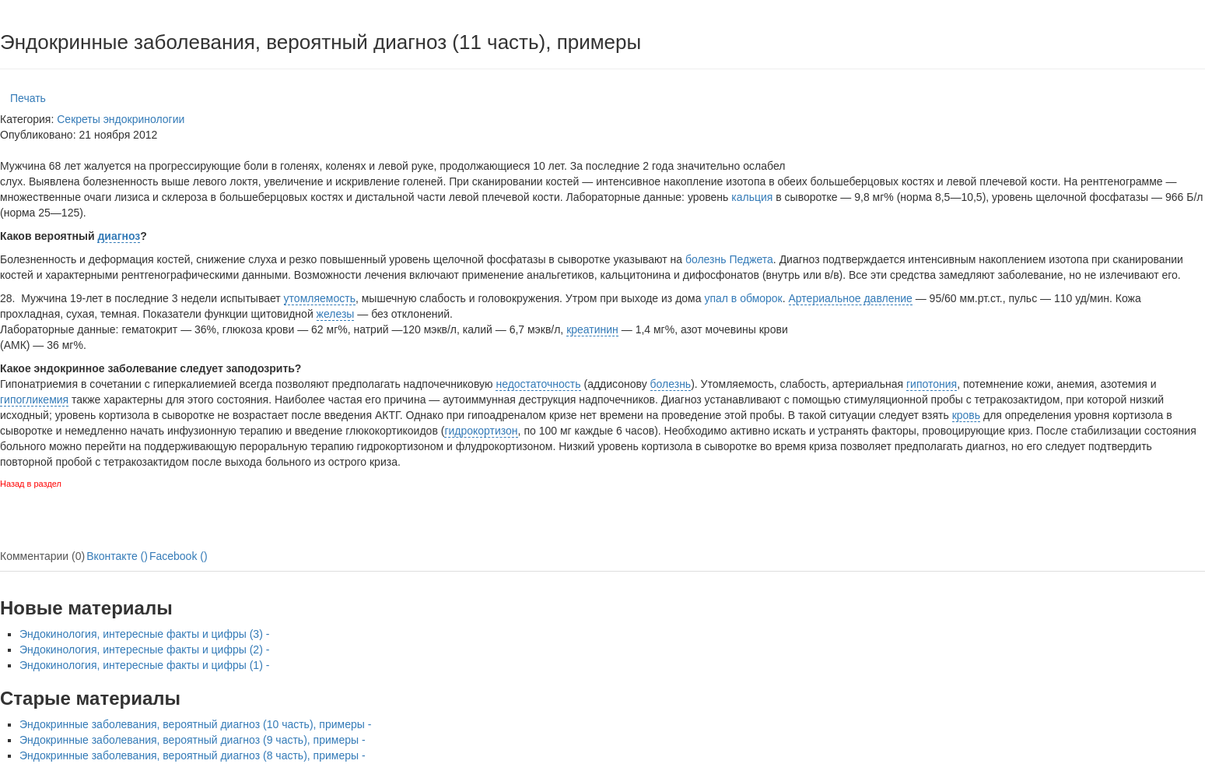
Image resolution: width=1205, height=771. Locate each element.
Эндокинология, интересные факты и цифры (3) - (144, 634)
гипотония (931, 384)
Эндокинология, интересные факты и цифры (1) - (144, 665)
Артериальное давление (851, 298)
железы (336, 314)
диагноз (118, 236)
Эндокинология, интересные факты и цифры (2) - (144, 649)
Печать (28, 98)
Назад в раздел (30, 483)
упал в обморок (743, 298)
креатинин (592, 329)
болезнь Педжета (729, 259)
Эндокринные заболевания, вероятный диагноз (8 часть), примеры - (192, 755)
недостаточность (538, 384)
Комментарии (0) (42, 556)
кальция (751, 197)
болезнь (671, 384)
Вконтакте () (117, 556)
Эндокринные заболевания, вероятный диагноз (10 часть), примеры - (195, 724)
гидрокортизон (480, 430)
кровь (966, 415)
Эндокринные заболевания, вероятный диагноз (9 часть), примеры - (192, 740)
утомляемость (320, 298)
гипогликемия (34, 399)
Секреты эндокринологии (120, 119)
